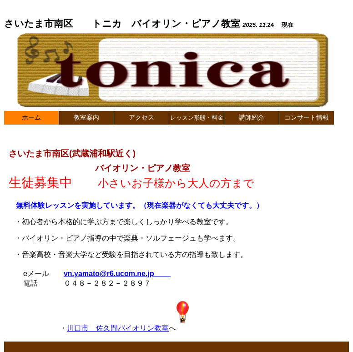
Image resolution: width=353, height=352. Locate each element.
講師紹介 (251, 117)
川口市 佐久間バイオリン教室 (118, 328)
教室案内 (86, 117)
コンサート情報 (306, 117)
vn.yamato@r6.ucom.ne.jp (117, 273)
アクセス (141, 117)
